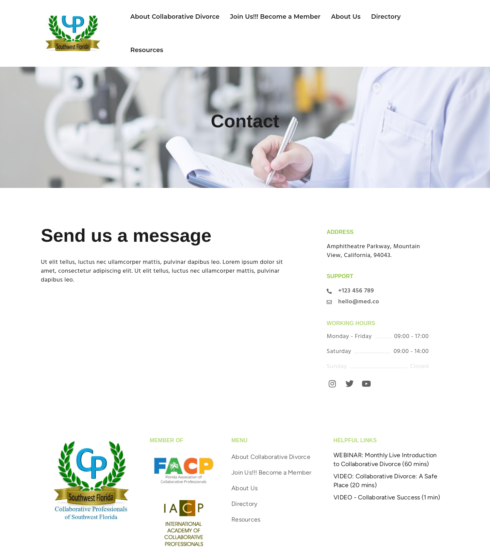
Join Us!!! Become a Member (275, 16)
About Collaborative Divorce (174, 16)
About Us (346, 16)
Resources (146, 50)
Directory (386, 16)
